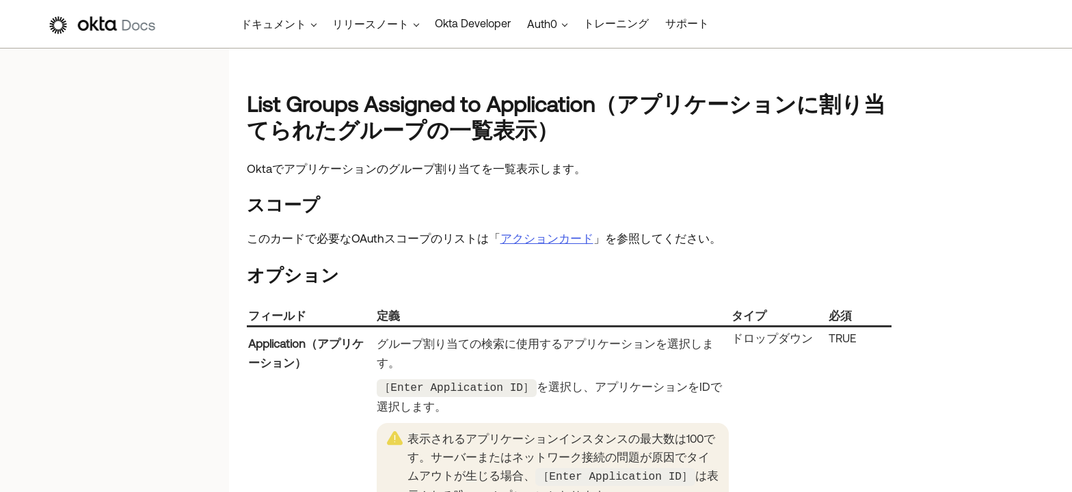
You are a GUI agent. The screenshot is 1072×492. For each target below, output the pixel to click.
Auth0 (542, 24)
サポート (687, 23)
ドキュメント (273, 24)
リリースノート (370, 24)
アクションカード (546, 238)
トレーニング (616, 23)
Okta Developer (473, 23)
